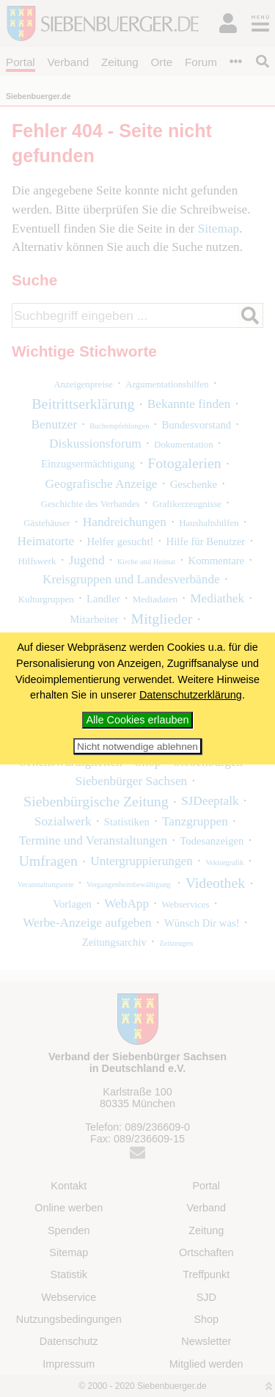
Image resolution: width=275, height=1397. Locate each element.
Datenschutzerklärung (190, 695)
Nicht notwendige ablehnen (137, 746)
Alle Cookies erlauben (138, 720)
